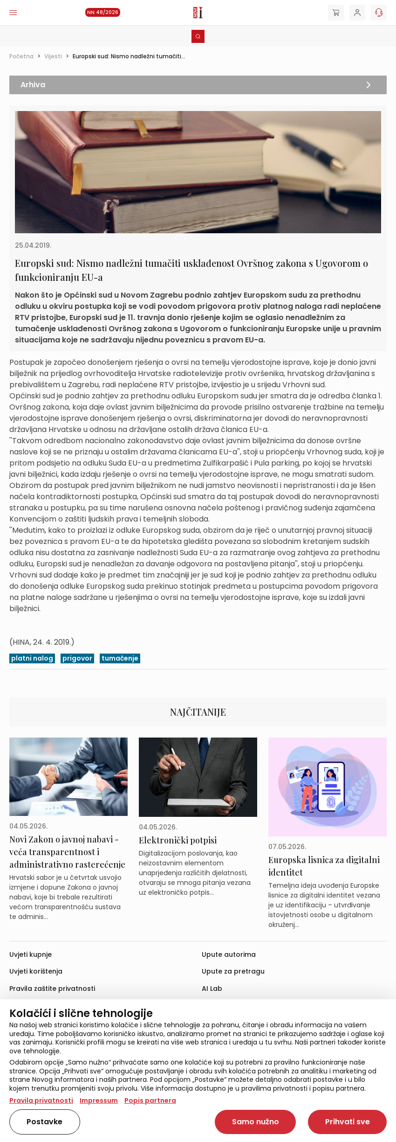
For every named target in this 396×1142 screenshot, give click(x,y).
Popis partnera (150, 1100)
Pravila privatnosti (41, 1100)
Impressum (99, 1100)
